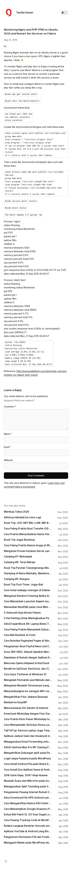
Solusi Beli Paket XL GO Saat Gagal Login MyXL (28, 812)
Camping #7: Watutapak (18, 555)
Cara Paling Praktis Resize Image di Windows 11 (28, 543)
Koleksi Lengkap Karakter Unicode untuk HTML (28, 824)
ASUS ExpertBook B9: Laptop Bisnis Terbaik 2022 (28, 622)
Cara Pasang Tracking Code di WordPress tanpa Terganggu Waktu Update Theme (28, 818)
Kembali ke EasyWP (15, 700)
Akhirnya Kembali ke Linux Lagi (22, 515)
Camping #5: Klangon (16, 577)
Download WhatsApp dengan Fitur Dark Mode (28, 712)
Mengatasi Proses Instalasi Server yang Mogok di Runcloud (28, 549)
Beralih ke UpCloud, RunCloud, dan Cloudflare (28, 667)
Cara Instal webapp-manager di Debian (27, 588)
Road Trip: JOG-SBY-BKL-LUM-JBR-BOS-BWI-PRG (28, 521)
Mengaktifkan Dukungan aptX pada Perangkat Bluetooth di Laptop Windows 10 (28, 751)
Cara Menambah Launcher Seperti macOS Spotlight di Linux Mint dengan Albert (28, 599)
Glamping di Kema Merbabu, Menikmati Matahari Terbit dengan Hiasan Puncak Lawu (28, 571)
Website (8, 458)
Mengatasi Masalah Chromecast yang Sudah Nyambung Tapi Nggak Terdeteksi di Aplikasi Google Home (28, 684)
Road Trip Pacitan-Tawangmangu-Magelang (28, 566)
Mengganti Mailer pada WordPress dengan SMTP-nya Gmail (28, 841)
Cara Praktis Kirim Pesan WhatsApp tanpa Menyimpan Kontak (28, 717)
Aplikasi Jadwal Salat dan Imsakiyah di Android (28, 734)
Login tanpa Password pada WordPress (27, 756)
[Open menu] (6, 860)
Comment (10, 405)
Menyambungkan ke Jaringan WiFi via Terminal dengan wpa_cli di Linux (28, 689)
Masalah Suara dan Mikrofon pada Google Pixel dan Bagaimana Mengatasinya (28, 779)
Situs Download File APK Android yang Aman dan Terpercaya (28, 796)
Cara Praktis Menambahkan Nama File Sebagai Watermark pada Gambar (28, 532)
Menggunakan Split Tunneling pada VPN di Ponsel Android (28, 784)
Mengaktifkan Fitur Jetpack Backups (26, 695)
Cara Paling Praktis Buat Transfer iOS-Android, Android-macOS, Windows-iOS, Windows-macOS (28, 527)
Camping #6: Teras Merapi (19, 560)
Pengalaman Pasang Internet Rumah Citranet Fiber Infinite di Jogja (28, 790)
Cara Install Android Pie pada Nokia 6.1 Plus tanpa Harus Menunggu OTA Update (28, 762)
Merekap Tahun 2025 (16, 510)
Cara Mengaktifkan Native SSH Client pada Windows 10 (28, 801)
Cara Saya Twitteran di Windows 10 (25, 672)
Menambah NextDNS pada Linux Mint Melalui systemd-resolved (28, 605)
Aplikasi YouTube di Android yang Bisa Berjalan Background (28, 829)
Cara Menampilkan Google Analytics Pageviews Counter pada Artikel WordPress (28, 807)
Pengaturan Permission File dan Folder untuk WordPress (28, 835)
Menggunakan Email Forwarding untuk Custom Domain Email (28, 740)
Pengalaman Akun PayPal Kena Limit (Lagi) (28, 644)
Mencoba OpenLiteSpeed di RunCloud (26, 661)
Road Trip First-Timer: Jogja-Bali (23, 583)
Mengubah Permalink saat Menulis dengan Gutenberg (28, 678)
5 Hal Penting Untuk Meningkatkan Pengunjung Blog (28, 616)
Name (8, 432)
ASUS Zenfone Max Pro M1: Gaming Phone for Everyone (28, 745)
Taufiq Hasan (24, 12)
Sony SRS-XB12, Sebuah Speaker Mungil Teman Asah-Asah (28, 650)
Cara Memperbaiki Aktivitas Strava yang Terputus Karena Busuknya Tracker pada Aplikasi (28, 723)
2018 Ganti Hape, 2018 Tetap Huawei (26, 773)
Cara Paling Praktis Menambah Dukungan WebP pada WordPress (28, 628)
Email (7, 445)
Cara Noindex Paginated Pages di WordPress (28, 639)
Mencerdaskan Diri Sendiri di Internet (26, 706)
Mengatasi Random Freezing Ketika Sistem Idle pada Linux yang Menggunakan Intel (28, 594)
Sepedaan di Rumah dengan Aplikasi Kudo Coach (28, 656)
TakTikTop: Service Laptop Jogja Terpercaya (28, 729)
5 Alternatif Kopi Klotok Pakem (22, 611)
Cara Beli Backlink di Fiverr (20, 633)
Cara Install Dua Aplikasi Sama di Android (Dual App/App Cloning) (28, 768)
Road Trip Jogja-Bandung (19, 538)
